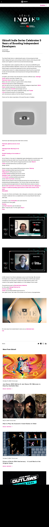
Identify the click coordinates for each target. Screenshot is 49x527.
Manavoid (4, 83)
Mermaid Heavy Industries (20, 285)
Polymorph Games (6, 80)
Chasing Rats (14, 200)
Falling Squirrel (5, 171)
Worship (4, 204)
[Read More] (7, 389)
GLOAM (4, 173)
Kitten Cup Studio (10, 178)
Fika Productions (8, 205)
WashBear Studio (6, 175)
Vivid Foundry (5, 177)
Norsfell (13, 88)
